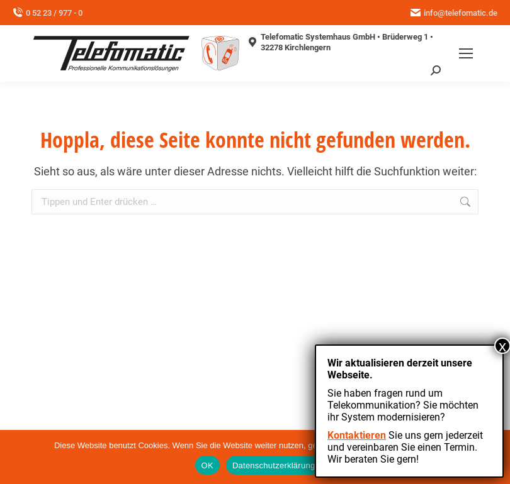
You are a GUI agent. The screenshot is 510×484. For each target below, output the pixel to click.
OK (207, 465)
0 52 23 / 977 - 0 (47, 13)
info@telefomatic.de (454, 13)
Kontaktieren (356, 435)
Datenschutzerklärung (273, 465)
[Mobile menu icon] (466, 53)
